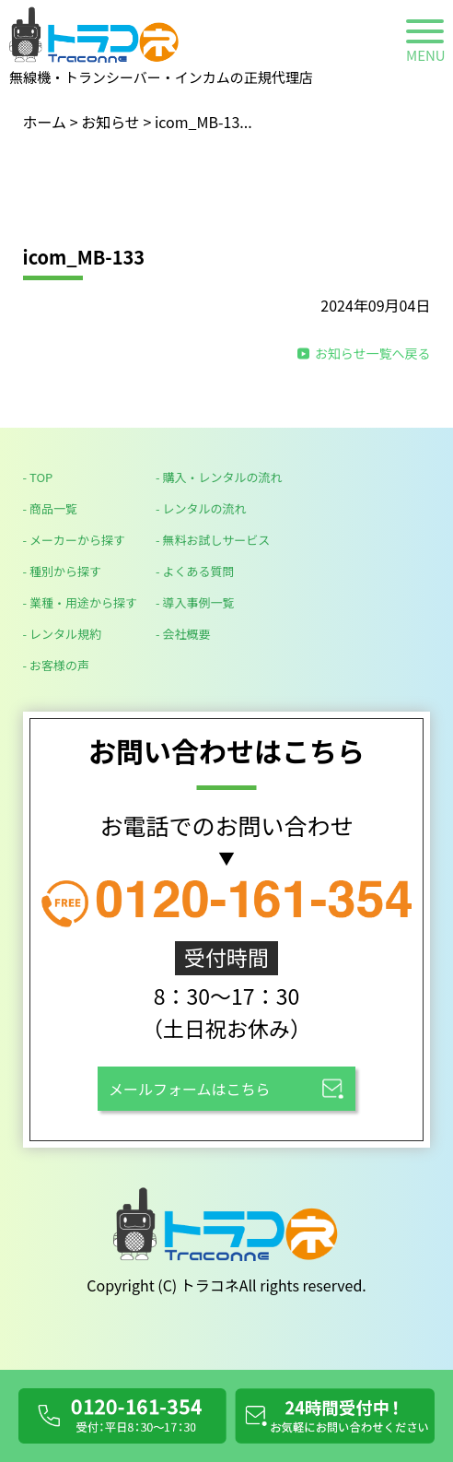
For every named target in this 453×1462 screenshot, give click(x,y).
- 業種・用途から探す (80, 602)
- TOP (38, 477)
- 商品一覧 (50, 508)
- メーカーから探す (74, 539)
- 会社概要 (183, 634)
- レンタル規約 (62, 634)
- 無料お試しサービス (213, 539)
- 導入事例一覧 (195, 602)
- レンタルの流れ (201, 508)
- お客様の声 (56, 665)
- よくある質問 (195, 571)
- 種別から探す (62, 571)
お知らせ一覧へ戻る (373, 353)
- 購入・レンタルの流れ (219, 477)
